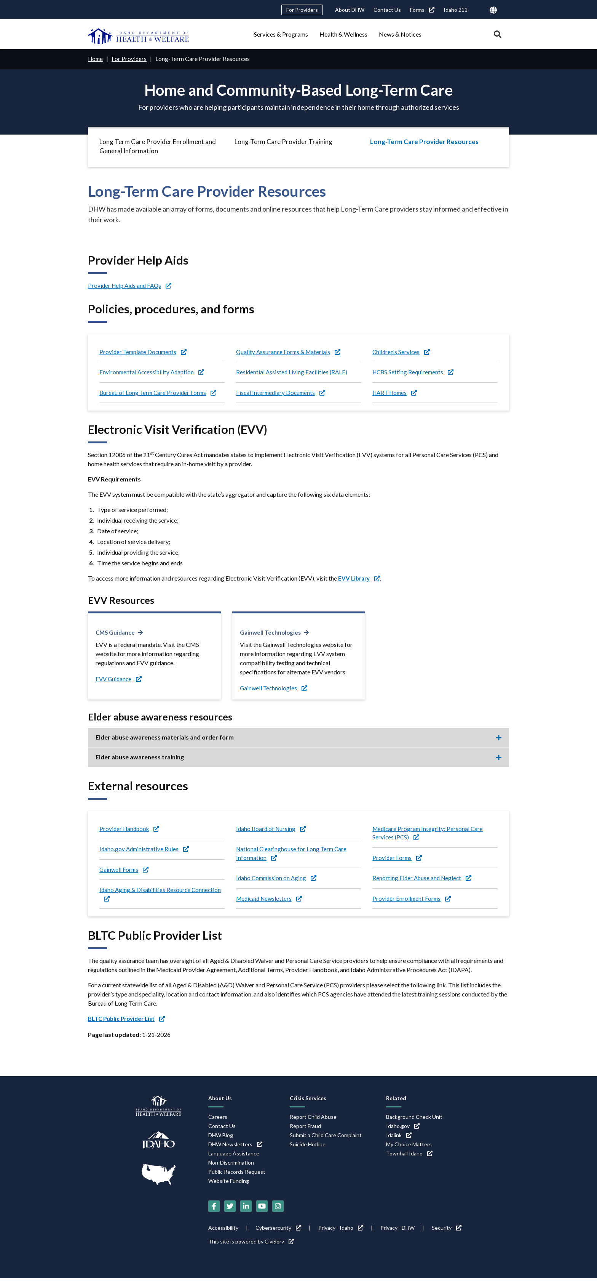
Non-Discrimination (231, 1166)
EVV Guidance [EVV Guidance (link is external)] (120, 680)
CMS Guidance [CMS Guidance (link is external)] (116, 633)
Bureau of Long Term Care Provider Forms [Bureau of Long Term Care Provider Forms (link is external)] (159, 393)
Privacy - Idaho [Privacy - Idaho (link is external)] (340, 1231)
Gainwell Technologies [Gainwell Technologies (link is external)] (271, 633)
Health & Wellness (343, 34)
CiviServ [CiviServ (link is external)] (279, 1245)
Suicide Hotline (308, 1147)
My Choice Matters (409, 1147)
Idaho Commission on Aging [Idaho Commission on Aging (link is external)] (277, 880)
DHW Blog (220, 1138)
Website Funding (228, 1184)
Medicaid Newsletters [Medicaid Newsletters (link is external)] (270, 901)
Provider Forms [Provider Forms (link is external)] (397, 859)
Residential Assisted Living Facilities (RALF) (293, 372)
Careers (217, 1120)
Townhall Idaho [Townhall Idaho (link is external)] (409, 1157)
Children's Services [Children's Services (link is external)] (402, 351)
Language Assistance (233, 1157)
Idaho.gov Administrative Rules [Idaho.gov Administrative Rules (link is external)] (145, 850)
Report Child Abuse (313, 1120)
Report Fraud (305, 1129)
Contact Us (387, 9)
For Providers (302, 9)
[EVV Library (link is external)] (360, 579)
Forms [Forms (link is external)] (422, 9)
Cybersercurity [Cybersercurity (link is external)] (278, 1231)
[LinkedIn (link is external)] (246, 1210)
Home (96, 58)
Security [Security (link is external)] (446, 1231)
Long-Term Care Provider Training (283, 141)
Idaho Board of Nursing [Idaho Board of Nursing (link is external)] (272, 829)
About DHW (349, 9)
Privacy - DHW (397, 1231)
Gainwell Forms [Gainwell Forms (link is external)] (124, 871)
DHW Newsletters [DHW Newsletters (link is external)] (235, 1147)
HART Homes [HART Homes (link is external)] (396, 393)
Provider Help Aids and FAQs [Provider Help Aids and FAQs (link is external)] (131, 285)
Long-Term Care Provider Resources (424, 141)
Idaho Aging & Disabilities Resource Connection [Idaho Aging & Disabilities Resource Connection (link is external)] (161, 897)
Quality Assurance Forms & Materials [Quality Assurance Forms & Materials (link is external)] (290, 351)
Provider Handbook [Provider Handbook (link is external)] (131, 829)
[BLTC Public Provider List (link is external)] (129, 1022)
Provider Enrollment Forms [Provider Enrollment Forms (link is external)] (412, 901)
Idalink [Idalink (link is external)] (399, 1138)
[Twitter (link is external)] (230, 1210)
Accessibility (223, 1231)
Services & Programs (281, 34)
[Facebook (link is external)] (214, 1210)
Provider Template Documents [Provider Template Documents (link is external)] (144, 351)
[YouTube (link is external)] (262, 1210)
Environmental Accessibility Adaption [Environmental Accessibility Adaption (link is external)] (153, 372)
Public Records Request (236, 1175)
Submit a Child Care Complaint (326, 1138)
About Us (220, 1102)
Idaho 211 (456, 9)
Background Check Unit (414, 1120)
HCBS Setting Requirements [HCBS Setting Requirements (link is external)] (414, 372)
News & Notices (400, 34)
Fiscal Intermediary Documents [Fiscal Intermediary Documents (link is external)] (282, 393)
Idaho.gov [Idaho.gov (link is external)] (403, 1129)
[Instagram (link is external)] (278, 1210)
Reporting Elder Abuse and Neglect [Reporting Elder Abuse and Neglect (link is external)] (423, 880)
